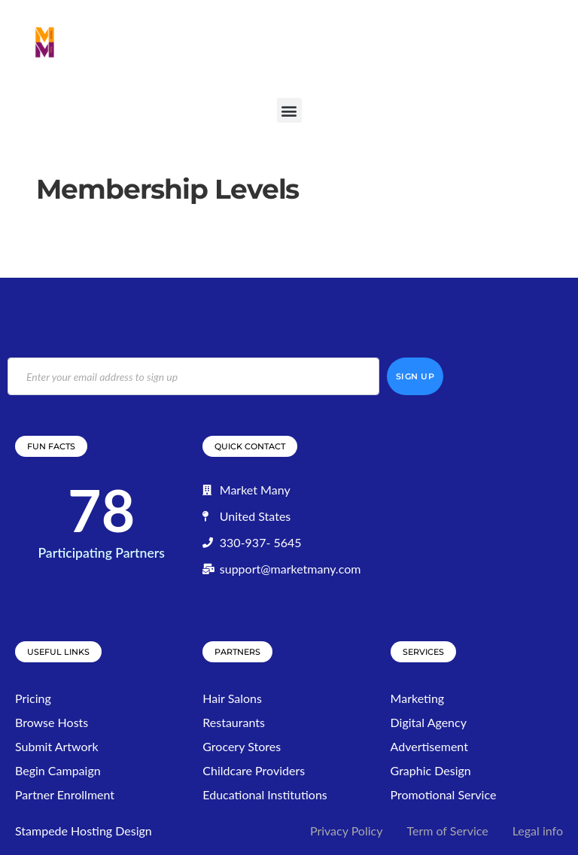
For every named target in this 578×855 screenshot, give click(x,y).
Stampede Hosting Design (83, 830)
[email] (193, 376)
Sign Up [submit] (415, 376)
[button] (289, 110)
